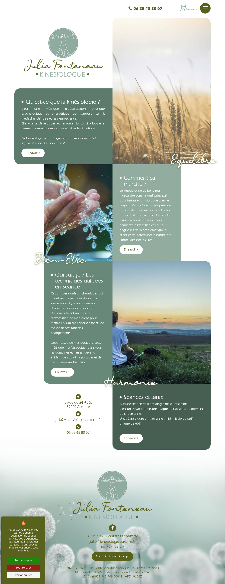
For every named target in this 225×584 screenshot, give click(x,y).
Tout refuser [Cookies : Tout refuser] (23, 567)
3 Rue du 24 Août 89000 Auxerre (112, 536)
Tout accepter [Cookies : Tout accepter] (23, 560)
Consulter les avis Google (112, 556)
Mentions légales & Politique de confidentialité (108, 572)
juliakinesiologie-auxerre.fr (78, 416)
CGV (147, 572)
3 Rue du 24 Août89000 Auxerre (78, 401)
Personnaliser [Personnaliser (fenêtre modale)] (23, 575)
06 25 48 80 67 (145, 9)
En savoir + (33, 153)
